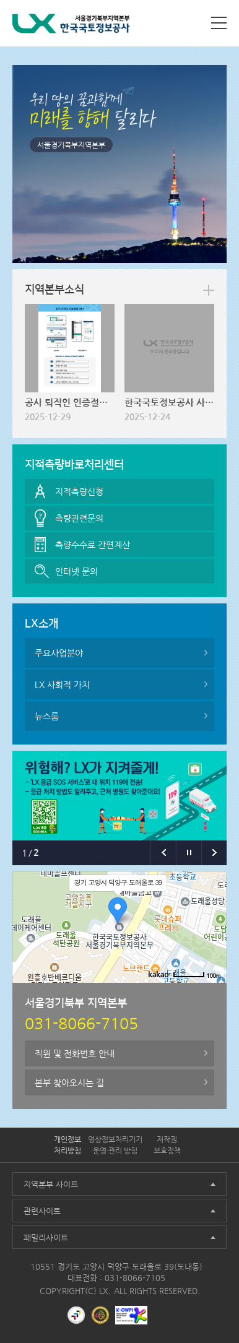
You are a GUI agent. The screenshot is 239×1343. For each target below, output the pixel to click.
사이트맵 (219, 23)
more (208, 290)
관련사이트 (42, 1211)
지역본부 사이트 (51, 1184)
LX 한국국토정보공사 (71, 26)
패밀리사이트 (46, 1237)
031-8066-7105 (135, 1277)
